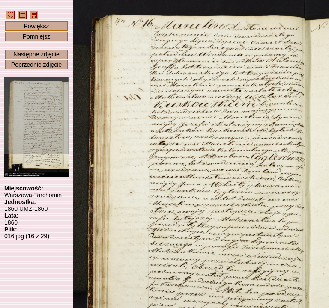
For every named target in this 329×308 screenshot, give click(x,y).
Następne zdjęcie (36, 54)
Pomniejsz (37, 36)
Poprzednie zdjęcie (36, 64)
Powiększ (36, 26)
